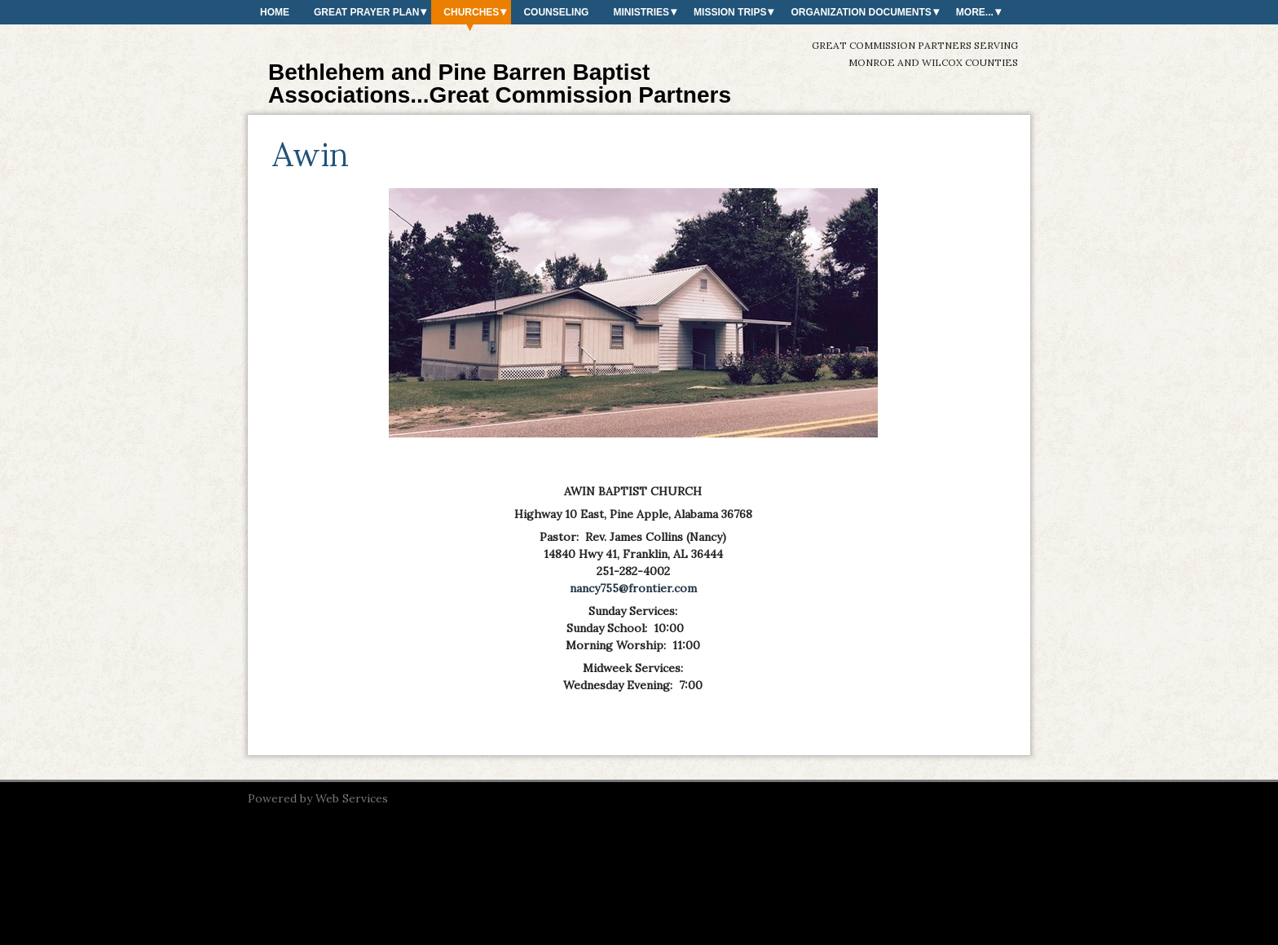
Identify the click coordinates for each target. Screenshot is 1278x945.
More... (975, 12)
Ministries (641, 12)
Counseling (555, 12)
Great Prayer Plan (366, 12)
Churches (471, 12)
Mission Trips (730, 12)
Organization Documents (861, 12)
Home (274, 12)
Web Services (351, 798)
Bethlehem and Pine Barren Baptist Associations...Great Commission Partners (499, 83)
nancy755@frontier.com (633, 588)
